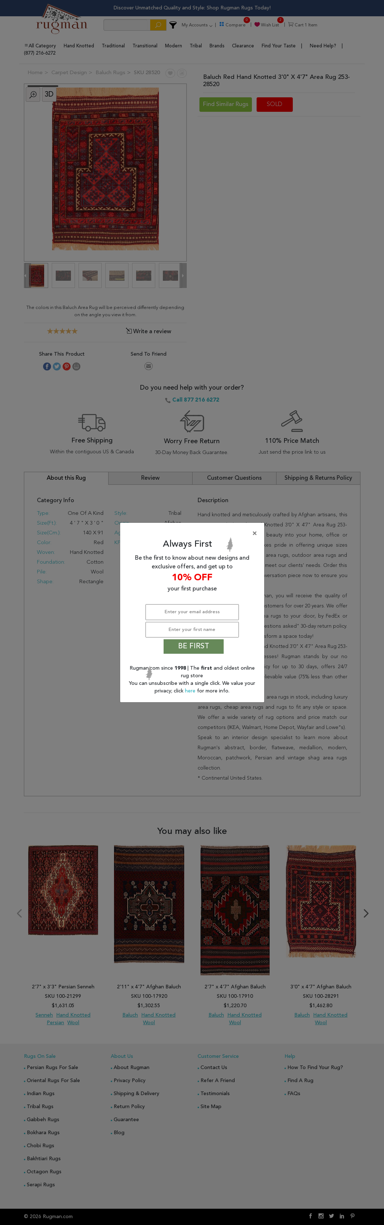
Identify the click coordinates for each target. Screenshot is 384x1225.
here (191, 691)
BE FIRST (193, 646)
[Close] (193, 533)
